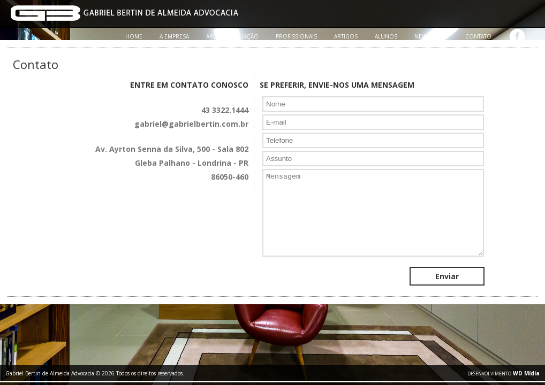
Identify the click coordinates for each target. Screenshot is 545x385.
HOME (133, 36)
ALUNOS (386, 36)
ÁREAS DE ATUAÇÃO (232, 36)
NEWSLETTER (431, 36)
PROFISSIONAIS (296, 36)
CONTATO (478, 36)
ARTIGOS (346, 36)
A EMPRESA (174, 36)
